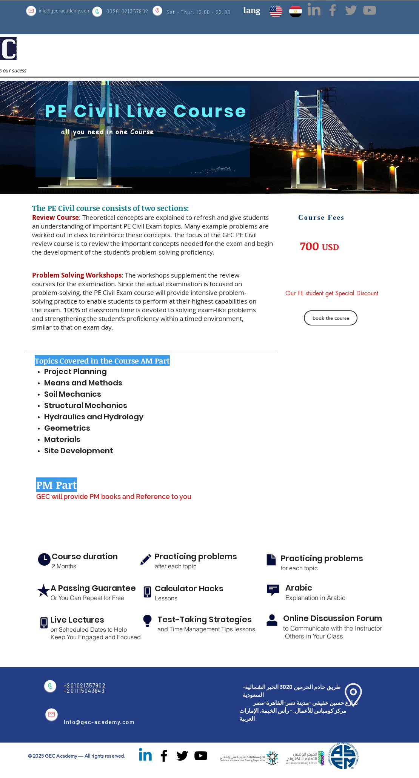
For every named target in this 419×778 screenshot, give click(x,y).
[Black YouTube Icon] (201, 756)
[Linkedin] (145, 756)
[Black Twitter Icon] (182, 756)
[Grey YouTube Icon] (369, 10)
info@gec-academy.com (65, 11)
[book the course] (330, 317)
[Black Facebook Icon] (164, 756)
